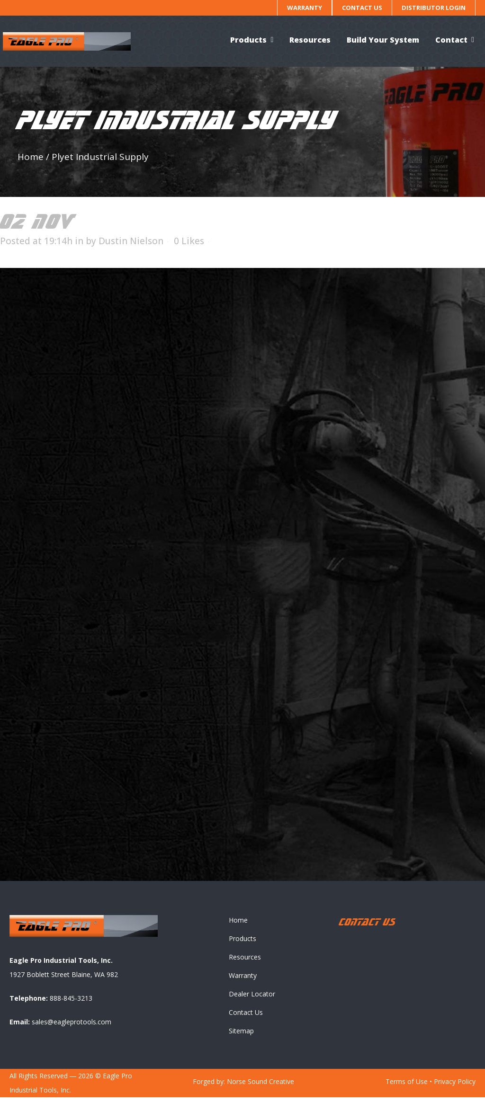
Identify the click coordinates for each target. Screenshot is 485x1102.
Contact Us (362, 7)
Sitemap (241, 1035)
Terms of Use (407, 1086)
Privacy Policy (455, 1086)
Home (31, 157)
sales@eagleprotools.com (71, 1026)
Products (242, 943)
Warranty (304, 7)
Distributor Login (434, 7)
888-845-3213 (71, 1002)
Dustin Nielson (131, 241)
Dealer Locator (252, 998)
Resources (245, 961)
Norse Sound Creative (260, 1086)
